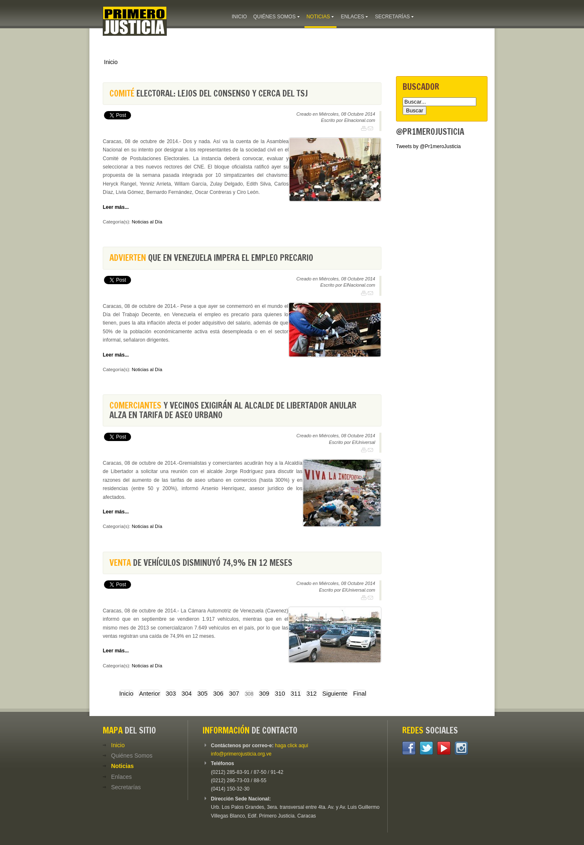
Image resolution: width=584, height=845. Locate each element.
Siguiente (334, 693)
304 (187, 693)
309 (264, 693)
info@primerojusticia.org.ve (241, 754)
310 (280, 693)
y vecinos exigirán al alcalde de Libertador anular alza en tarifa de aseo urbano (232, 410)
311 (296, 693)
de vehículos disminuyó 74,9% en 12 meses (200, 563)
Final (359, 693)
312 (312, 693)
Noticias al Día (147, 221)
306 (218, 693)
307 (234, 693)
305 (203, 693)
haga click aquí (291, 745)
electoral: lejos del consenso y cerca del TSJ (208, 93)
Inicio (111, 62)
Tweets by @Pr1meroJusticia (428, 146)
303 (171, 693)
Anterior (149, 693)
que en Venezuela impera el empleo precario (211, 258)
